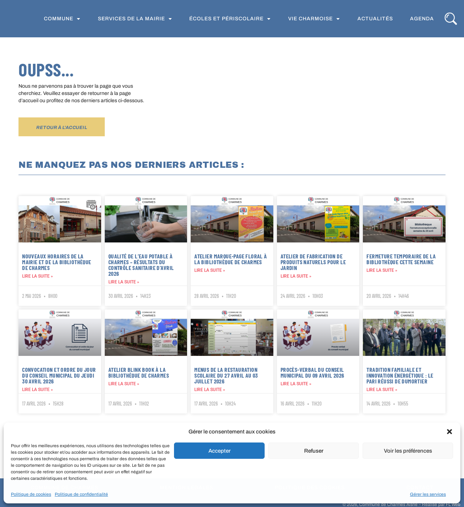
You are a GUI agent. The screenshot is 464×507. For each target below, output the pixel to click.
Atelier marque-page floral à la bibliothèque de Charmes (230, 259)
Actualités (375, 19)
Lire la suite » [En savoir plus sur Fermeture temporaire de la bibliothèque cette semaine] (381, 270)
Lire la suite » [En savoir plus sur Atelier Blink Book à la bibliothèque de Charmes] (123, 383)
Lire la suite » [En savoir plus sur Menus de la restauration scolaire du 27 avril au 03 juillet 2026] (209, 389)
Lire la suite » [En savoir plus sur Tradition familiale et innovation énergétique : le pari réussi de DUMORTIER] (381, 389)
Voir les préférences (408, 451)
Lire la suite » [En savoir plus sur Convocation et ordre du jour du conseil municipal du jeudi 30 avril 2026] (37, 389)
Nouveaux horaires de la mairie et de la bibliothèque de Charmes (56, 262)
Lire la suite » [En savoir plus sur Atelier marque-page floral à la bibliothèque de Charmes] (209, 270)
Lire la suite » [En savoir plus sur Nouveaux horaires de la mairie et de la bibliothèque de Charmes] (37, 276)
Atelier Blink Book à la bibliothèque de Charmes (138, 372)
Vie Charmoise (314, 20)
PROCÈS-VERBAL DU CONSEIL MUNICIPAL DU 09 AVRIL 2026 (312, 372)
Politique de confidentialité (81, 494)
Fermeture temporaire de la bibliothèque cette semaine (401, 259)
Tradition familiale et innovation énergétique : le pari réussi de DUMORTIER (399, 375)
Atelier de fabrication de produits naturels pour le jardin (313, 262)
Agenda (422, 19)
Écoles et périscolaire (230, 20)
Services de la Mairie (135, 20)
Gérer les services (428, 494)
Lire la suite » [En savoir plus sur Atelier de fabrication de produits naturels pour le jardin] (296, 276)
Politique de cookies (31, 494)
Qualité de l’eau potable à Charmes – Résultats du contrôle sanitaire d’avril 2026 (141, 265)
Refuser (313, 451)
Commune (62, 20)
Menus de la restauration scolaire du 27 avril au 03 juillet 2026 (226, 375)
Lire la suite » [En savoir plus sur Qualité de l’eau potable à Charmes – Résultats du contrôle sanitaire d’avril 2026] (123, 281)
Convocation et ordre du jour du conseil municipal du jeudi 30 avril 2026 (59, 375)
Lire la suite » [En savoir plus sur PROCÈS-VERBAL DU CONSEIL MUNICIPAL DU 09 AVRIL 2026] (296, 383)
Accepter (219, 451)
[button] (449, 427)
